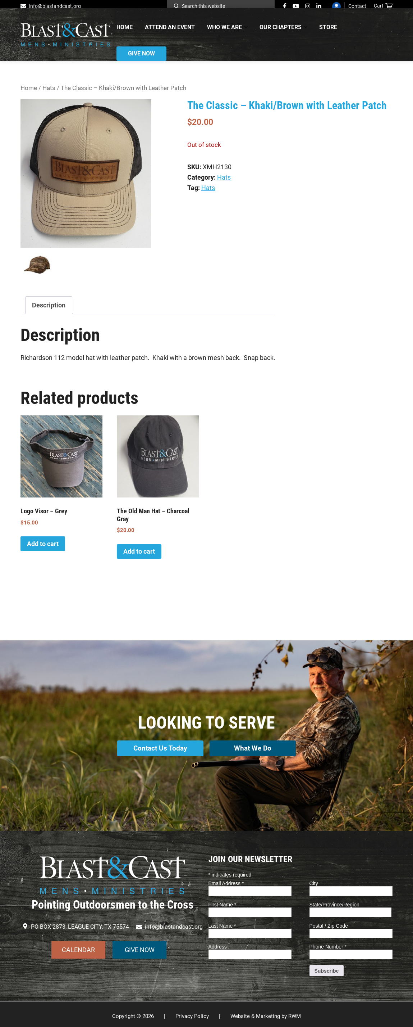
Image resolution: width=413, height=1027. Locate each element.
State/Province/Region (334, 900)
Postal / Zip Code (328, 921)
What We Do (254, 747)
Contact (357, 6)
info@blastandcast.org (55, 6)
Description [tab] (48, 305)
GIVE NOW (140, 945)
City (313, 879)
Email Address (226, 879)
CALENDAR (78, 945)
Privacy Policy (192, 1012)
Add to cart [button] (43, 544)
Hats (48, 88)
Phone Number (328, 943)
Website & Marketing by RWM (265, 1012)
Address (217, 943)
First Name (222, 900)
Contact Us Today (159, 747)
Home (28, 88)
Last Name (222, 921)
